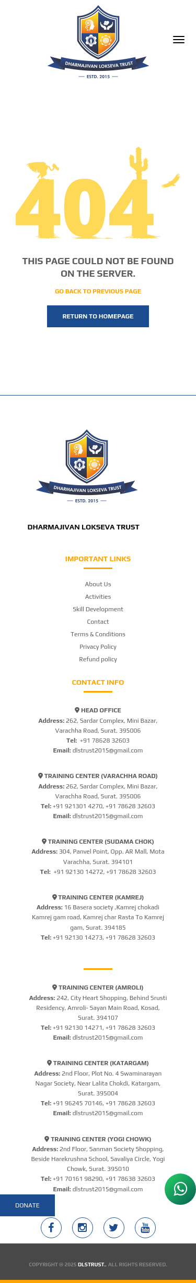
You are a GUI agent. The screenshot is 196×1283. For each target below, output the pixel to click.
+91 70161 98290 (77, 1178)
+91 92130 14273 (77, 937)
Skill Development (98, 609)
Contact (98, 621)
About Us (98, 584)
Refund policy (98, 659)
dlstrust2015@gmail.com (108, 750)
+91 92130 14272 (78, 871)
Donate (27, 1205)
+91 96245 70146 (77, 1103)
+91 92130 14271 (77, 1027)
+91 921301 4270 (77, 806)
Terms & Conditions (98, 634)
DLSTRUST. (92, 1264)
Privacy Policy (98, 646)
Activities (98, 596)
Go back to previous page (98, 291)
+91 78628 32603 (105, 740)
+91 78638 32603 (130, 1178)
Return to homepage (97, 316)
